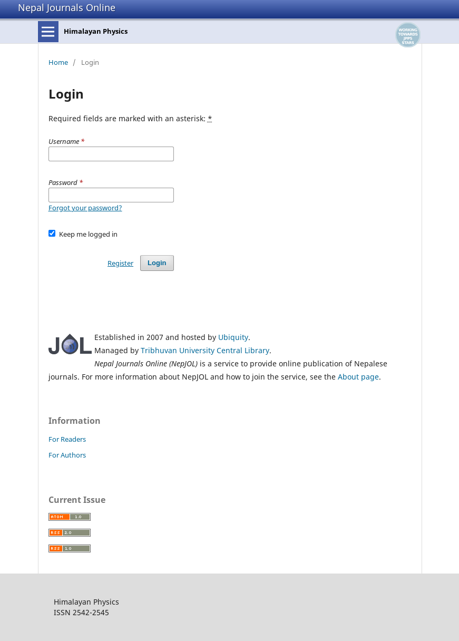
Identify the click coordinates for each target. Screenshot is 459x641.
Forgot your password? (85, 207)
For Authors (67, 455)
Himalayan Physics (96, 31)
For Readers (67, 439)
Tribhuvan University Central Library (205, 350)
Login (157, 263)
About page (358, 377)
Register (120, 263)
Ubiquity (233, 337)
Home (58, 62)
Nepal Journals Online (66, 7)
